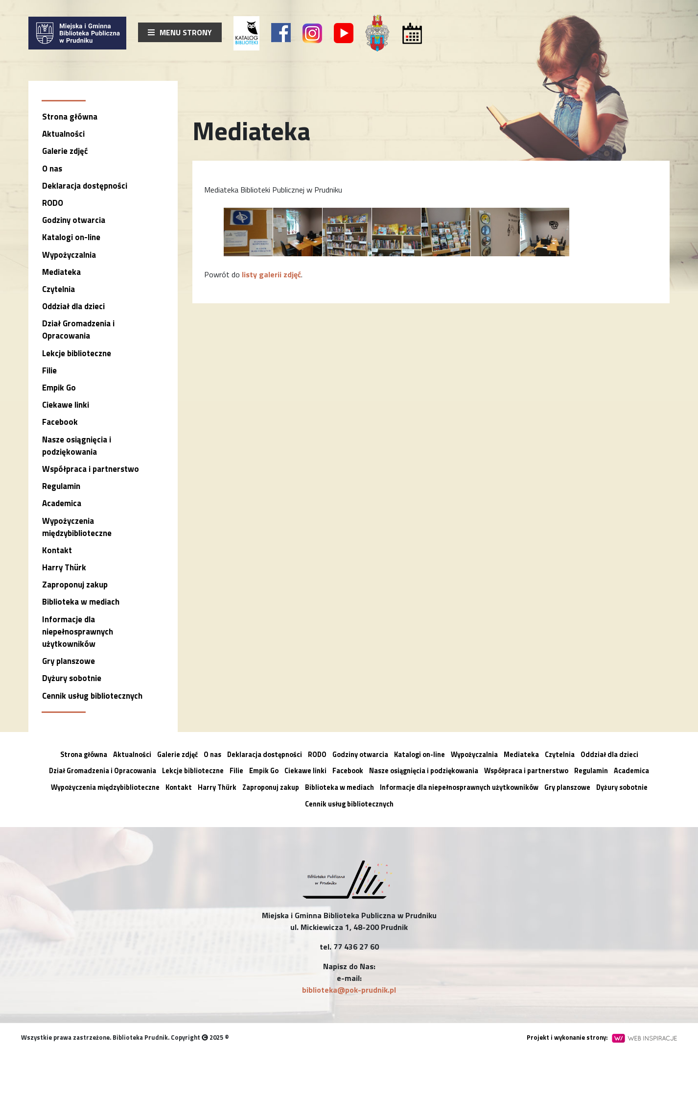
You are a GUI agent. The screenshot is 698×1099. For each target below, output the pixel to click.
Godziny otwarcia (73, 220)
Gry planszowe (68, 661)
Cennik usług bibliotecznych (92, 695)
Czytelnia (58, 289)
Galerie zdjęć (65, 151)
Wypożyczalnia (69, 254)
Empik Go (59, 387)
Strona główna (69, 116)
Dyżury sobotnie (71, 678)
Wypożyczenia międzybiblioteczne (77, 526)
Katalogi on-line (71, 237)
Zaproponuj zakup (75, 584)
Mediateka (61, 272)
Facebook (60, 421)
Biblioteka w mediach (80, 601)
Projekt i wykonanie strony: (602, 1037)
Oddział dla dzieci (73, 306)
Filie (49, 370)
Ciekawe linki (65, 404)
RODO (52, 202)
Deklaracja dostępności (84, 185)
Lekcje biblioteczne (76, 353)
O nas (52, 168)
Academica (61, 503)
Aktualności (63, 133)
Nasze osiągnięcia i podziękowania (76, 445)
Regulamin (61, 486)
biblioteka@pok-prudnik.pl (349, 990)
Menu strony (180, 32)
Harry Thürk (64, 567)
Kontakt (57, 550)
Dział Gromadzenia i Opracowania (78, 329)
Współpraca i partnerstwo (90, 469)
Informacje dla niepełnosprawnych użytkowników (77, 631)
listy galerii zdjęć (271, 274)
